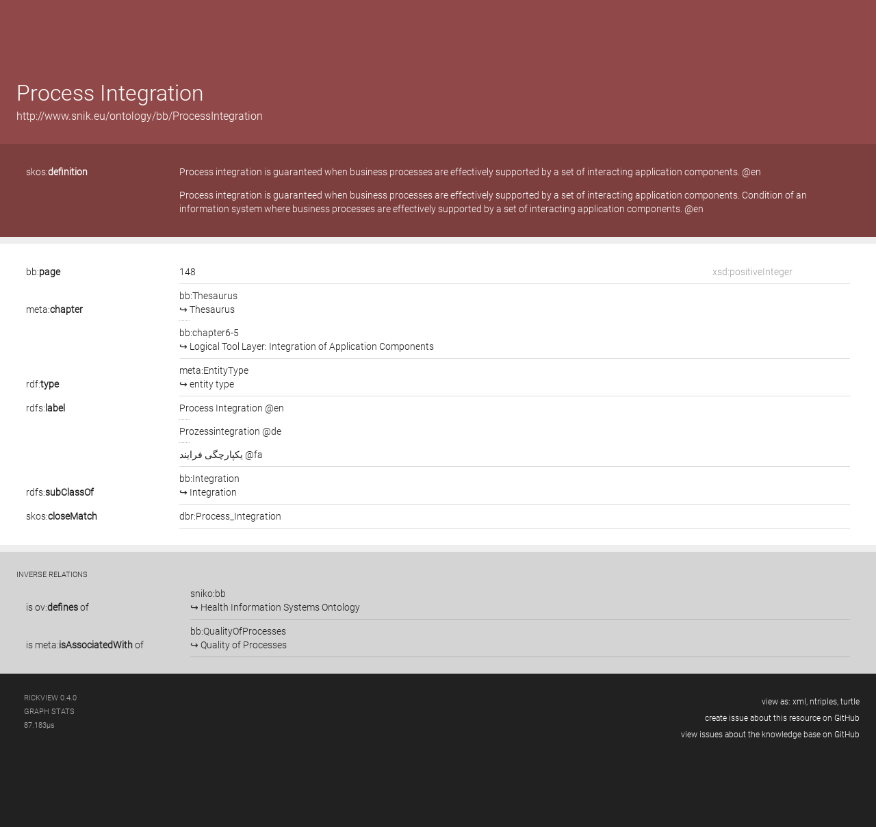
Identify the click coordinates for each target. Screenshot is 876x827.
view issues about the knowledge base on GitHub (770, 734)
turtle (850, 702)
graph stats (49, 711)
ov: (56, 607)
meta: (54, 309)
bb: (43, 271)
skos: (57, 171)
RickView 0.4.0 (50, 698)
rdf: (42, 384)
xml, (800, 702)
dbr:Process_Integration (230, 516)
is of (57, 607)
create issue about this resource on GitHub (782, 718)
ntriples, (824, 702)
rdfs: (45, 408)
